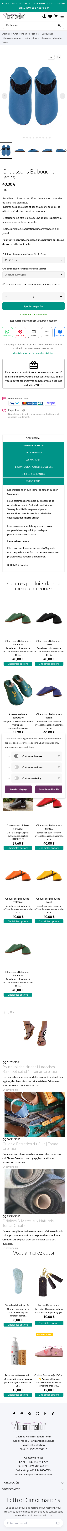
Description (33, 438)
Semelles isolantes (33, 473)
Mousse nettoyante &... (18, 1375)
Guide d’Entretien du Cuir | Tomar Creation (30, 1146)
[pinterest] (29, 1413)
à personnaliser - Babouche (18, 716)
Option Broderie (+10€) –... (49, 1375)
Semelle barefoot (33, 445)
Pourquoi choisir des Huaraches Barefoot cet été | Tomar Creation (30, 1069)
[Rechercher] (59, 25)
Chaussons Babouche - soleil (49, 900)
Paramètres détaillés (48, 789)
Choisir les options (18, 663)
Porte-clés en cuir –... (49, 1305)
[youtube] (22, 1413)
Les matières (33, 459)
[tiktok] (53, 1413)
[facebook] (14, 1413)
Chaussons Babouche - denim (49, 716)
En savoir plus (10, 1089)
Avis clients (33, 481)
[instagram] (37, 1413)
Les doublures (33, 452)
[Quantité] (33, 296)
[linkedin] (45, 1413)
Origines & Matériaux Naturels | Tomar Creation (29, 1223)
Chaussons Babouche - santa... (49, 827)
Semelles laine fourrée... (18, 1305)
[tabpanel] (33, 96)
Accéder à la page (18, 789)
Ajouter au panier (33, 306)
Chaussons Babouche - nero (49, 642)
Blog (8, 1012)
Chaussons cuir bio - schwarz (18, 827)
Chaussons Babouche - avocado (18, 642)
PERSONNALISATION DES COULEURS (33, 466)
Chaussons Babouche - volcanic (18, 900)
